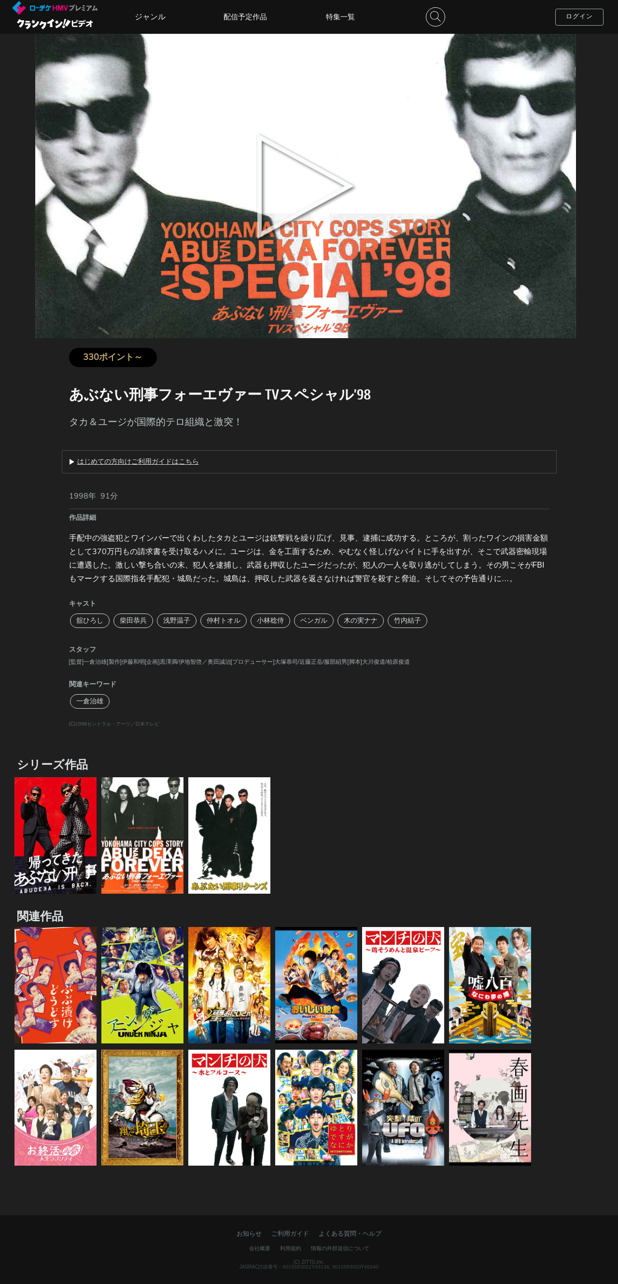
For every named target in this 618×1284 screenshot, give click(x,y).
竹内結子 (407, 620)
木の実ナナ (361, 620)
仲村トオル (223, 620)
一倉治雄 (89, 701)
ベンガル (313, 620)
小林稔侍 (270, 620)
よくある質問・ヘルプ (350, 1233)
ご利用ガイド (290, 1233)
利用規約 (290, 1248)
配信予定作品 (245, 17)
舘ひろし (89, 620)
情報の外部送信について (340, 1248)
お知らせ (249, 1233)
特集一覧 (340, 17)
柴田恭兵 (133, 620)
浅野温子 (176, 620)
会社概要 (259, 1248)
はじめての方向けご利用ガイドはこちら (138, 462)
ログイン (579, 16)
